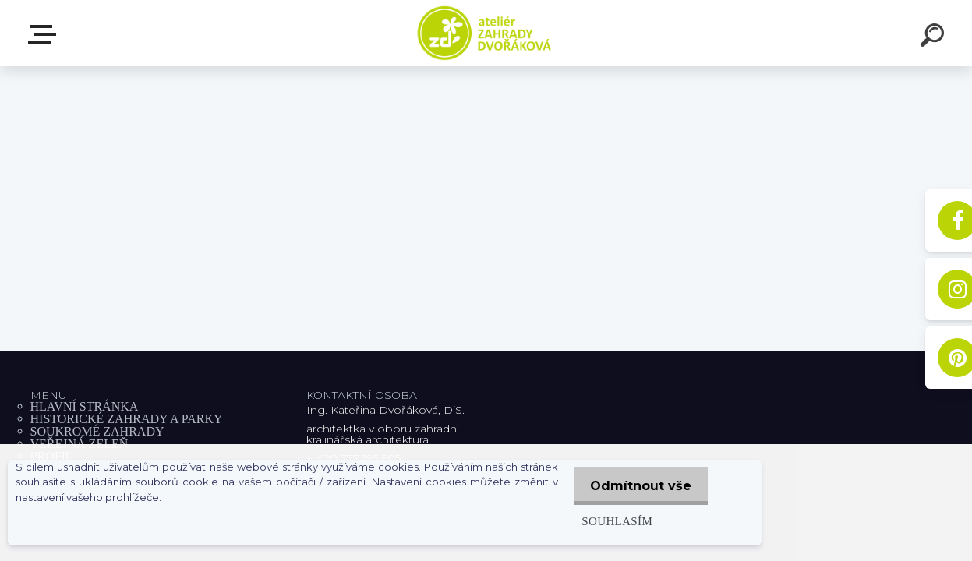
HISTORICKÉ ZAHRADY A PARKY (126, 418)
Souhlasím (611, 521)
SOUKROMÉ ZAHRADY (97, 431)
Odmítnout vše (638, 485)
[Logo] (486, 33)
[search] (935, 37)
